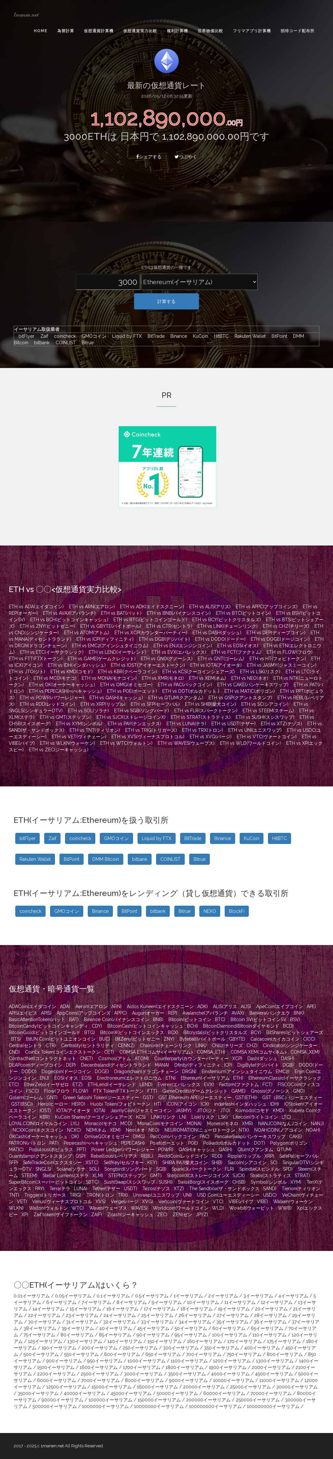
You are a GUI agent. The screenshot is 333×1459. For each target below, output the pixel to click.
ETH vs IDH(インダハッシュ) (77, 665)
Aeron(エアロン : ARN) (98, 1006)
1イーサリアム (188, 1295)
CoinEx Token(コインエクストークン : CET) (69, 1052)
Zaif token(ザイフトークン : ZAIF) (67, 1214)
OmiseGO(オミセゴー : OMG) (114, 1136)
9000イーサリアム (188, 1380)
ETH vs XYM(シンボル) (79, 723)
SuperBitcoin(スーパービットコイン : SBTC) (54, 1182)
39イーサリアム (77, 1328)
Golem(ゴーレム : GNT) (33, 1097)
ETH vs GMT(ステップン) (65, 717)
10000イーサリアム (233, 1380)
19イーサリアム (234, 1308)
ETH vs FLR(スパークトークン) (205, 710)
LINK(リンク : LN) (168, 1117)
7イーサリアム (96, 1302)
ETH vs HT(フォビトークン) (277, 658)
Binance (177, 336)
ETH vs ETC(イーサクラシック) (52, 652)
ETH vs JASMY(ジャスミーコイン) (281, 665)
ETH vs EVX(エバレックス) (179, 652)
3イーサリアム (258, 1295)
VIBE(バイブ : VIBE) (248, 1201)
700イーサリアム (203, 1354)
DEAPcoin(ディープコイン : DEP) (42, 1065)
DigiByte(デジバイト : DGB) (265, 1065)
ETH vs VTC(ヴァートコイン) (267, 736)
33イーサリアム (157, 1321)
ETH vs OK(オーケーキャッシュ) (62, 684)
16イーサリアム (122, 1308)
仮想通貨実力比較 (140, 31)
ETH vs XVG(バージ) (211, 736)
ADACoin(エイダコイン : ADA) (39, 1006)
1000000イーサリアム (105, 1406)
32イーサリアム (119, 1321)
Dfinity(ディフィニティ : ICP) (203, 1065)
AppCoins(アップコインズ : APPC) (92, 1013)
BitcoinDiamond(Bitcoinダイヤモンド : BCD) (248, 1026)
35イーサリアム (232, 1321)
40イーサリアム (115, 1328)
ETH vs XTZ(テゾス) (281, 723)
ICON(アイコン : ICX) (187, 1104)
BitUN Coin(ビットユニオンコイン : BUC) (68, 1039)
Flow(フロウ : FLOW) (66, 1091)
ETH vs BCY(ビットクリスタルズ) (226, 619)
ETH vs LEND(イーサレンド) (117, 652)
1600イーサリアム (99, 1367)
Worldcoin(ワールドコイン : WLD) (188, 1208)
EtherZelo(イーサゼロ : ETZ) (53, 1084)
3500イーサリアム (187, 1373)
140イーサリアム (124, 1341)
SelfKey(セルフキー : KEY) (130, 1162)
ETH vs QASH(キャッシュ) (116, 697)
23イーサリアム (82, 1315)
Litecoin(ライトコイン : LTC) (262, 1117)
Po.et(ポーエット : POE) (174, 1143)
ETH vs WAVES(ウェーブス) (186, 743)
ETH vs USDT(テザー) (233, 723)
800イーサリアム (285, 1354)
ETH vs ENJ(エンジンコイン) (182, 645)
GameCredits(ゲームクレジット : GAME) (204, 1091)
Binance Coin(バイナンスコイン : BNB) (123, 1019)
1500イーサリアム (55, 1367)
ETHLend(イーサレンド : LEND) (120, 1084)
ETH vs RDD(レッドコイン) (47, 704)
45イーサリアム (153, 1328)
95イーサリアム (191, 1334)
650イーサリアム (163, 1354)
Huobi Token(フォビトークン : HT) (125, 1104)
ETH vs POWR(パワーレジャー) (52, 697)
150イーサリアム (164, 1341)
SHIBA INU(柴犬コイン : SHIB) (192, 1162)
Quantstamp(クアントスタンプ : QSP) (47, 1156)
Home (40, 31)
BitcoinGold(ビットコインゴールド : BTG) (52, 1032)
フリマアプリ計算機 (252, 31)
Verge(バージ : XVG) (132, 1201)
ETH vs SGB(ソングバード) (141, 710)
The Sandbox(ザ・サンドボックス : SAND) (232, 1188)
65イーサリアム (267, 1328)
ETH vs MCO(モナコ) (54, 678)
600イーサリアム (122, 1354)
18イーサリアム (196, 1308)
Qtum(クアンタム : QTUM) (264, 1149)
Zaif (42, 336)
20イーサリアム (271, 1308)
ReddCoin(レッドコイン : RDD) (190, 1156)
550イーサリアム (81, 1354)
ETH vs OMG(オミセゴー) (126, 684)
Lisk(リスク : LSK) (210, 1117)
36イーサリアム (270, 1321)
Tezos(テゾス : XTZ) (163, 1188)
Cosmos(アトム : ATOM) (123, 1058)
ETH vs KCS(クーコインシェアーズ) (198, 671)
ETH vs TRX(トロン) (202, 730)
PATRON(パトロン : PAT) (34, 1143)
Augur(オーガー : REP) (154, 1013)
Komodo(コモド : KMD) (259, 1110)
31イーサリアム (82, 1321)
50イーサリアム (191, 1328)
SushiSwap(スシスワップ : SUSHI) (138, 1182)
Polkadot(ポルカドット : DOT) (234, 1143)
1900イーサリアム (227, 1367)
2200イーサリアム (56, 1373)
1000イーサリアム (146, 1360)
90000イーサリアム (62, 1399)
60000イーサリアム (224, 1393)
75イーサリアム (39, 1334)
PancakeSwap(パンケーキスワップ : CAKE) (258, 1136)
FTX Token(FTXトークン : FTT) (125, 1091)
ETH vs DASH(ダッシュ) (217, 632)
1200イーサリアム (232, 1360)
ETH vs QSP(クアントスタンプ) (240, 697)
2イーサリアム (223, 1295)
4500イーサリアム (274, 1373)
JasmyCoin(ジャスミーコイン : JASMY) (151, 1110)
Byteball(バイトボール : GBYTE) (212, 1039)
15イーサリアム (85, 1308)
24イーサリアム (119, 1315)
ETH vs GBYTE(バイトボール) (110, 626)
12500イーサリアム (66, 1386)
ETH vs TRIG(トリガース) (151, 730)
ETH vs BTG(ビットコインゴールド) (150, 619)
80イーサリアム (77, 1334)
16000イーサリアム (157, 1386)
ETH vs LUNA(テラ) (186, 723)
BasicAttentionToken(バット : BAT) (44, 1019)
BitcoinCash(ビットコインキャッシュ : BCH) (152, 1026)
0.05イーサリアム (73, 1295)
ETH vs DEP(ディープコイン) (275, 632)
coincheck (63, 336)
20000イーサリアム (204, 1386)
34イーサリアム (195, 1321)
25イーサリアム (157, 1315)
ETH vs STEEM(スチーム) (268, 710)
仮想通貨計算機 (98, 31)
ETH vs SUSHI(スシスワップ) (265, 717)
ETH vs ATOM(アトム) (86, 632)
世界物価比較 (210, 31)
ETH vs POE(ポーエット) (132, 691)
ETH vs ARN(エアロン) (92, 606)
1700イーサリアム (141, 1367)
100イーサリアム (229, 1334)
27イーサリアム (233, 1315)
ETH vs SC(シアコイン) (264, 704)
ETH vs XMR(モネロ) (163, 678)
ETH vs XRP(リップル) (103, 704)
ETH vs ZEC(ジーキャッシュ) (58, 749)
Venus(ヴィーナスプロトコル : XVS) (69, 1201)
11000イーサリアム (279, 1380)
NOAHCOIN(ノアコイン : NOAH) (287, 1130)
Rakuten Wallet (248, 336)
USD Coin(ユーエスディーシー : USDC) (237, 1195)
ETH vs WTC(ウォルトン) (126, 743)
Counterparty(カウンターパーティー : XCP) (198, 1058)
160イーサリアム (204, 1341)
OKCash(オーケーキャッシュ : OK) (44, 1136)
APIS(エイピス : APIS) (30, 1013)
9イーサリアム (167, 1302)
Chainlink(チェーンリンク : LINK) (173, 1045)
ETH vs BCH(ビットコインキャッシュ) (69, 619)
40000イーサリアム (84, 1393)
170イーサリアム (244, 1341)
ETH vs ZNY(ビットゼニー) (47, 626)
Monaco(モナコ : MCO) (108, 1123)
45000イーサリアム (131, 1393)
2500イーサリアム (100, 1373)
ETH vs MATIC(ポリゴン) (249, 691)
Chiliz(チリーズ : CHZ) (235, 1045)
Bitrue (85, 342)
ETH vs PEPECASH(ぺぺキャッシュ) (65, 691)
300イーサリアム (181, 1347)
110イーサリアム (269, 1334)
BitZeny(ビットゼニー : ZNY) (144, 1039)
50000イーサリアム (177, 1393)
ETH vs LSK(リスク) (260, 671)
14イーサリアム (48, 1308)
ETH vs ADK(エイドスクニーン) (152, 606)
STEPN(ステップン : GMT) (135, 1175)
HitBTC (219, 336)
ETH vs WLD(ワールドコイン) (250, 743)
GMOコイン (92, 336)
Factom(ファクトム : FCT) (246, 1084)
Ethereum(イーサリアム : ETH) (212, 1078)
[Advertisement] (166, 215)
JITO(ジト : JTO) (213, 1110)
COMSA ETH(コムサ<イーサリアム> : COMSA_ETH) (172, 1052)
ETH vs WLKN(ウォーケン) (67, 743)
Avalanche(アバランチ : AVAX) (213, 1013)
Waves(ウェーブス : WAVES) (118, 1208)
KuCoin (198, 336)
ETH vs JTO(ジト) (27, 671)
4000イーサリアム (230, 1373)
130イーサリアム (84, 1341)
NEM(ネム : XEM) (103, 1130)
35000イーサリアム (38, 1393)
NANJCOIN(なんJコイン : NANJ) (291, 1123)
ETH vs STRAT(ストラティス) (201, 717)
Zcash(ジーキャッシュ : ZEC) (137, 1214)
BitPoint (277, 336)
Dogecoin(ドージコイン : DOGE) (75, 1071)
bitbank (40, 342)
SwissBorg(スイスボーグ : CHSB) (212, 1182)
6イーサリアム (61, 1302)
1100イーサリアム (189, 1360)
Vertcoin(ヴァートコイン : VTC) (190, 1201)
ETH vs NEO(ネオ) (249, 678)
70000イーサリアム (271, 1393)
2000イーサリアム (271, 1367)
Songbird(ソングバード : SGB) (135, 1169)
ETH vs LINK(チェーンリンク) (227, 626)
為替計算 (65, 31)
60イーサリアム (229, 1328)
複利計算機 (177, 31)
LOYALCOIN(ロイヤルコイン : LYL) (44, 1123)
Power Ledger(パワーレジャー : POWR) (132, 1149)
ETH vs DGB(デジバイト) (164, 639)
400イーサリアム (262, 1347)
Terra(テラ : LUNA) (68, 1188)
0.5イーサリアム (151, 1295)
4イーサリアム (293, 1295)
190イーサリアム (59, 1347)
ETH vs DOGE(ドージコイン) (280, 639)
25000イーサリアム (250, 1386)
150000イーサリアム (159, 1399)
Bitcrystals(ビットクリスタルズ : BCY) (222, 1032)
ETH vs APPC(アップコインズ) (267, 606)
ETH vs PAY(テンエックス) (134, 723)
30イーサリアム (44, 1321)
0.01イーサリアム (32, 1295)
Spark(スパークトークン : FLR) (203, 1169)
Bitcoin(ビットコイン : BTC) (196, 1019)
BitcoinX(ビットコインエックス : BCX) (139, 1032)
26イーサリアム (195, 1315)
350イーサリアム (221, 1347)
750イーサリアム (244, 1354)
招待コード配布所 (297, 31)
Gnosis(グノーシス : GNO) (278, 1091)
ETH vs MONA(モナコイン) (109, 678)
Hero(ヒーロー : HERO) (61, 1104)
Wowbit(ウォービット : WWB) (260, 1208)
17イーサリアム (159, 1308)
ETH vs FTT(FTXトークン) (35, 658)
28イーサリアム (270, 1315)
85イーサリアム (115, 1334)
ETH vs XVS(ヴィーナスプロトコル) (148, 736)
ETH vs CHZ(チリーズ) (286, 626)
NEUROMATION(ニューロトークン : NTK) (207, 1130)
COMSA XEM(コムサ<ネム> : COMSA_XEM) (275, 1052)
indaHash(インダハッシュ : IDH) (246, 1104)
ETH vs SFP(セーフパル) (155, 704)
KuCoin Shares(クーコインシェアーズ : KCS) (100, 1117)
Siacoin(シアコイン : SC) (252, 1162)
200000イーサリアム (208, 1399)
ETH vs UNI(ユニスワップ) (255, 730)
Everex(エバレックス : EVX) (186, 1084)
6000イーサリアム (56, 1380)
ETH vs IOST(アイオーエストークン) (148, 665)
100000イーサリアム (110, 1399)
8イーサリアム (131, 1302)
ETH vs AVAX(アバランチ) (69, 613)
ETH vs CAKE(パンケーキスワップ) (252, 684)
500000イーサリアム (55, 1406)
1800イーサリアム (185, 1367)
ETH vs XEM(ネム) (207, 678)
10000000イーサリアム (159, 1406)
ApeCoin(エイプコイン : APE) (286, 1006)
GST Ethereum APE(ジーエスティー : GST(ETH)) (207, 1097)
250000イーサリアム (258, 1399)
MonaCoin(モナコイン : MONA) (170, 1123)
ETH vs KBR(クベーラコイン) (127, 671)
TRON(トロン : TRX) (107, 1195)
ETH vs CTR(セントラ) (169, 626)
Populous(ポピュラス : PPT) (57, 1149)
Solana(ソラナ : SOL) (78, 1169)
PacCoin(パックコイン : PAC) (179, 1136)
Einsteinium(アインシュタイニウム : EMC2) (245, 1071)
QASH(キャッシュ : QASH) (205, 1149)
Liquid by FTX (125, 336)
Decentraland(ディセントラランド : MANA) (125, 1065)
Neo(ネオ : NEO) (142, 1130)
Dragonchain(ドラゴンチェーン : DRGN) (155, 1071)
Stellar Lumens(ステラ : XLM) (73, 1175)
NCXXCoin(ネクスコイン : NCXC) (47, 1130)
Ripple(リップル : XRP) (251, 1156)
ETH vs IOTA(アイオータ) (216, 665)
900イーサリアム (64, 1360)
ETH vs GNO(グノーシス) (167, 658)
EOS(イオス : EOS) (73, 1078)
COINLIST (64, 342)
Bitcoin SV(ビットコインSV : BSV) (265, 1019)
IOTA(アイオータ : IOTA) (80, 1110)
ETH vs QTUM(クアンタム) (175, 697)
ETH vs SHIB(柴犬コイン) (210, 704)
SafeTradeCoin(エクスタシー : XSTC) (61, 1162)
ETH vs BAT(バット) (121, 613)
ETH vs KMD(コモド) (71, 671)
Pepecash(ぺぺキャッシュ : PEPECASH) (104, 1143)
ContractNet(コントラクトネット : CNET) (51, 1058)
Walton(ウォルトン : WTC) (56, 1208)
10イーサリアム (203, 1302)
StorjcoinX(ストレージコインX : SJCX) (206, 1175)
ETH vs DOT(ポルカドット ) (190, 691)
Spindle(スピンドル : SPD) (266, 1169)
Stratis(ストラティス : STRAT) (280, 1175)
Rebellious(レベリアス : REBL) (122, 1156)
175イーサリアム (284, 1341)
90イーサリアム (153, 1334)
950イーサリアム (104, 1360)
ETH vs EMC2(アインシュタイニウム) (110, 645)
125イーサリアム (45, 1341)
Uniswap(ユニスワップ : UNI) (162, 1195)
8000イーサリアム (144, 1380)
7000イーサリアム (100, 1380)
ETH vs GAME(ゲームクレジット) (102, 658)
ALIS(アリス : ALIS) (232, 1006)
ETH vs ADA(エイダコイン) (36, 606)
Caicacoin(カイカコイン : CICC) (282, 1039)
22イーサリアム (44, 1315)
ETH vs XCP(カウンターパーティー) (150, 632)
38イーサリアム (39, 1328)
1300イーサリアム (275, 1360)
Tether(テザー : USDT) (114, 1188)
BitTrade (154, 336)
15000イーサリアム (111, 1386)
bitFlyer (25, 336)
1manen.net (26, 14)
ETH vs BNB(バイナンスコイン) (179, 613)
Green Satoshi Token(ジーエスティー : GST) (108, 1097)
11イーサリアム (240, 1302)
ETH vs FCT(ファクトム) (236, 652)
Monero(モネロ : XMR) (230, 1123)
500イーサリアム (41, 1354)
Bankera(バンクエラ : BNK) (276, 1013)
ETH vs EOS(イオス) (237, 645)
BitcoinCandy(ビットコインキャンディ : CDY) (55, 1026)
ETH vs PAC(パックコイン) (185, 684)
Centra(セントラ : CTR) (32, 1045)
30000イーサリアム (297, 1386)
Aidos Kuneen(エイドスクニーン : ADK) (167, 1006)
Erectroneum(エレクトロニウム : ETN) (136, 1078)
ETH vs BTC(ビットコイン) (243, 613)
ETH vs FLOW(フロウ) (290, 652)
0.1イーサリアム (113, 1295)
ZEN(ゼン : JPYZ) (190, 1214)
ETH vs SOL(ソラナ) (88, 710)
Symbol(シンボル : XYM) (276, 1182)
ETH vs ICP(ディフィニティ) (105, 639)
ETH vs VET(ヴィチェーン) (79, 736)
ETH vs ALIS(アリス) (210, 606)
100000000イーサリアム (215, 1406)
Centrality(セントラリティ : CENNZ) (98, 1045)
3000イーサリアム (143, 1373)
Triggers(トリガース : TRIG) (52, 1195)
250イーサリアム (140, 1347)
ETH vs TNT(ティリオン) (95, 730)
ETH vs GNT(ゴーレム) (221, 658)
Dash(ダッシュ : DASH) (270, 1058)
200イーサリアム (99, 1347)
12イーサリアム (277, 1302)
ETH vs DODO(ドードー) (220, 639)
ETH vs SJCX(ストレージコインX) (131, 717)
